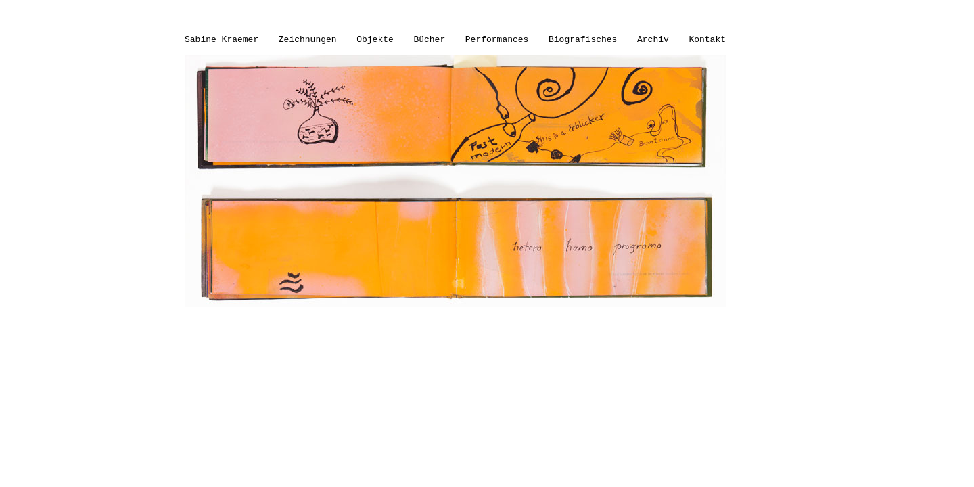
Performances (497, 39)
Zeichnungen (308, 39)
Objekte (375, 39)
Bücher (429, 39)
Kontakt (707, 39)
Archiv (653, 39)
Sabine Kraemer (221, 39)
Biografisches (583, 39)
